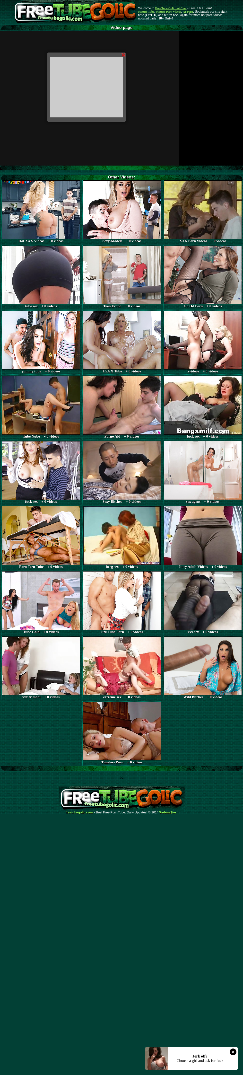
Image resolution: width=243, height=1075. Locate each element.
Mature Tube (146, 11)
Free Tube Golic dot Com (170, 8)
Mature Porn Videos (168, 11)
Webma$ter (167, 812)
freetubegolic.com (79, 812)
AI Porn (188, 11)
